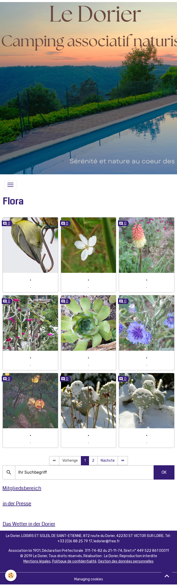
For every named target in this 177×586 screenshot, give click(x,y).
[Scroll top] (166, 575)
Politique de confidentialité (74, 561)
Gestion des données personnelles (126, 561)
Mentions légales (37, 561)
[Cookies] (11, 575)
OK (164, 472)
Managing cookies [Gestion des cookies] (88, 579)
